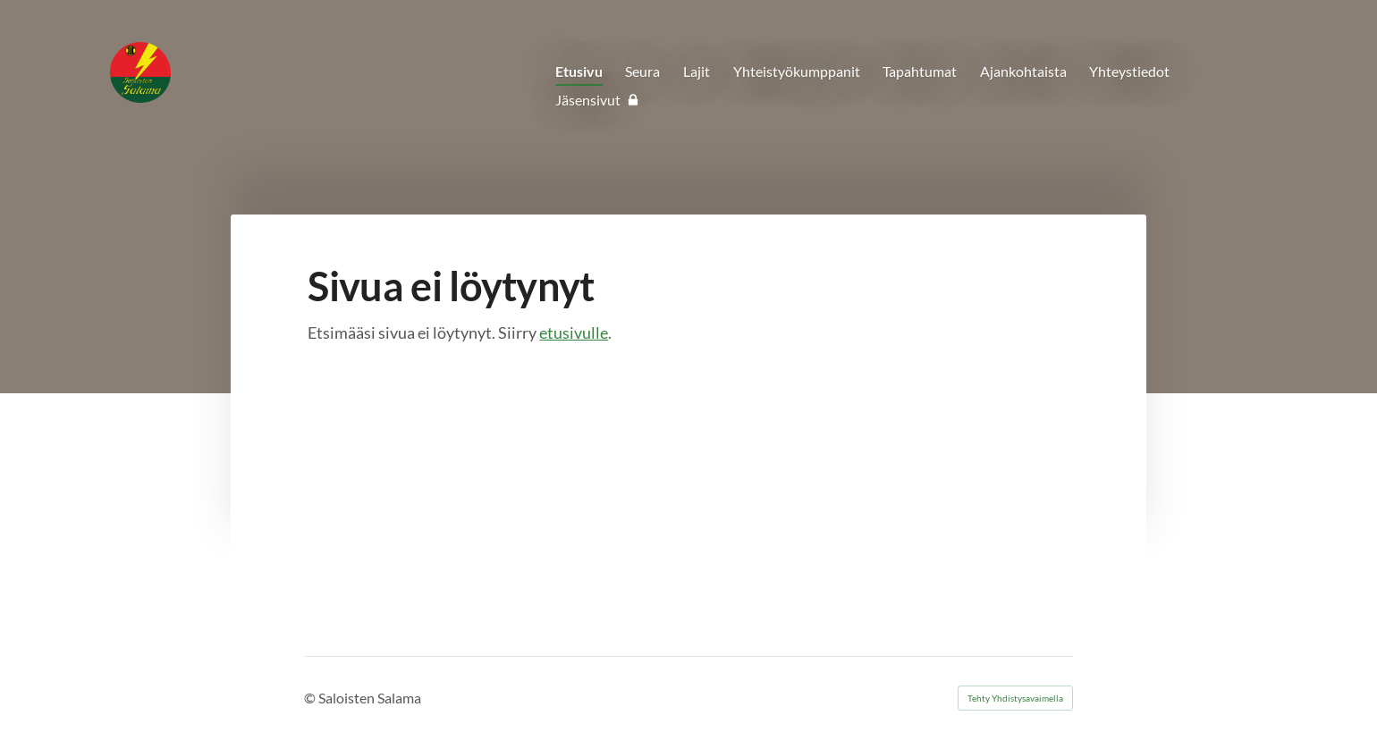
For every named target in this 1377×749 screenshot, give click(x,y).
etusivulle (573, 332)
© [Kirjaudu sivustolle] (311, 697)
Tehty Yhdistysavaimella (1015, 698)
